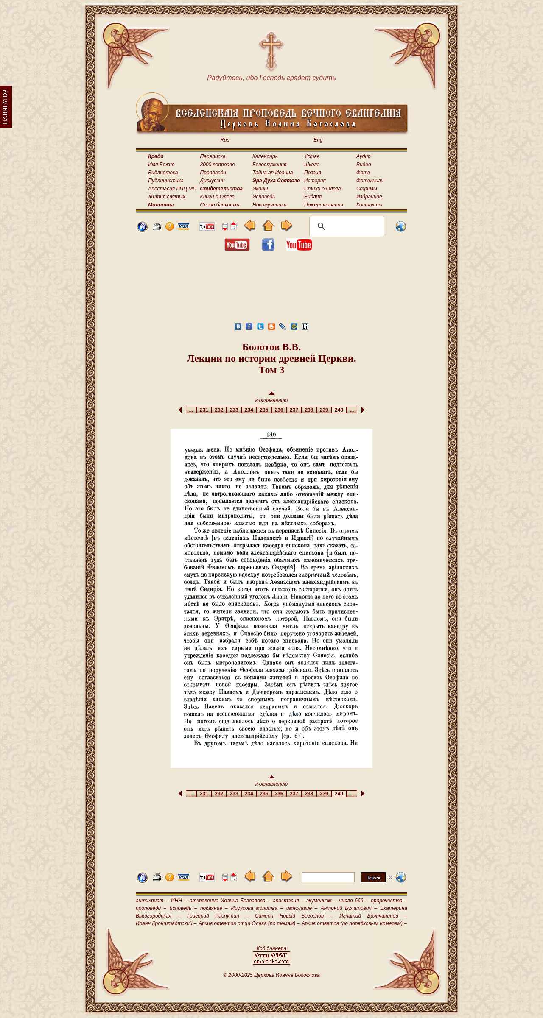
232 (219, 410)
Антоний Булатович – (349, 908)
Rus (224, 140)
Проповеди (213, 173)
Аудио (363, 156)
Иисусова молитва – (257, 908)
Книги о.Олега (217, 197)
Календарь (265, 156)
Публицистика (165, 181)
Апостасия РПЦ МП (172, 189)
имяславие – (301, 908)
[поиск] (345, 226)
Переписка (213, 156)
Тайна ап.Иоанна (272, 173)
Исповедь (263, 197)
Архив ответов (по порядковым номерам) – (354, 923)
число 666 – (353, 901)
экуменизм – (321, 901)
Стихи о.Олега (322, 189)
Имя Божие (161, 164)
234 (249, 410)
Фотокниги (369, 181)
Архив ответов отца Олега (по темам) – (249, 923)
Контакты (369, 205)
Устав (311, 156)
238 (309, 410)
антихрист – (152, 901)
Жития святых (166, 197)
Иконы (260, 189)
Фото (363, 173)
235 (264, 410)
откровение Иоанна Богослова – (229, 901)
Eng (317, 140)
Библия (313, 197)
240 (339, 410)
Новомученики (269, 205)
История (315, 181)
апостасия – (288, 901)
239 (324, 410)
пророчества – (389, 901)
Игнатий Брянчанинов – (373, 916)
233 (234, 410)
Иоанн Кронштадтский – (166, 923)
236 (279, 410)
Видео (363, 164)
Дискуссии (212, 181)
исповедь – (183, 908)
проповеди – (151, 908)
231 (204, 410)
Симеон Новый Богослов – (294, 916)
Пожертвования (323, 205)
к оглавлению (271, 397)
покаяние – (214, 908)
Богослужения (269, 164)
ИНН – (179, 901)
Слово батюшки (220, 205)
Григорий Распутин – (217, 916)
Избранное (369, 197)
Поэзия (312, 173)
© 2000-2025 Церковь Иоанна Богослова (271, 975)
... (191, 410)
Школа (312, 164)
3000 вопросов (217, 164)
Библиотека (163, 173)
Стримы (366, 189)
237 (294, 410)
